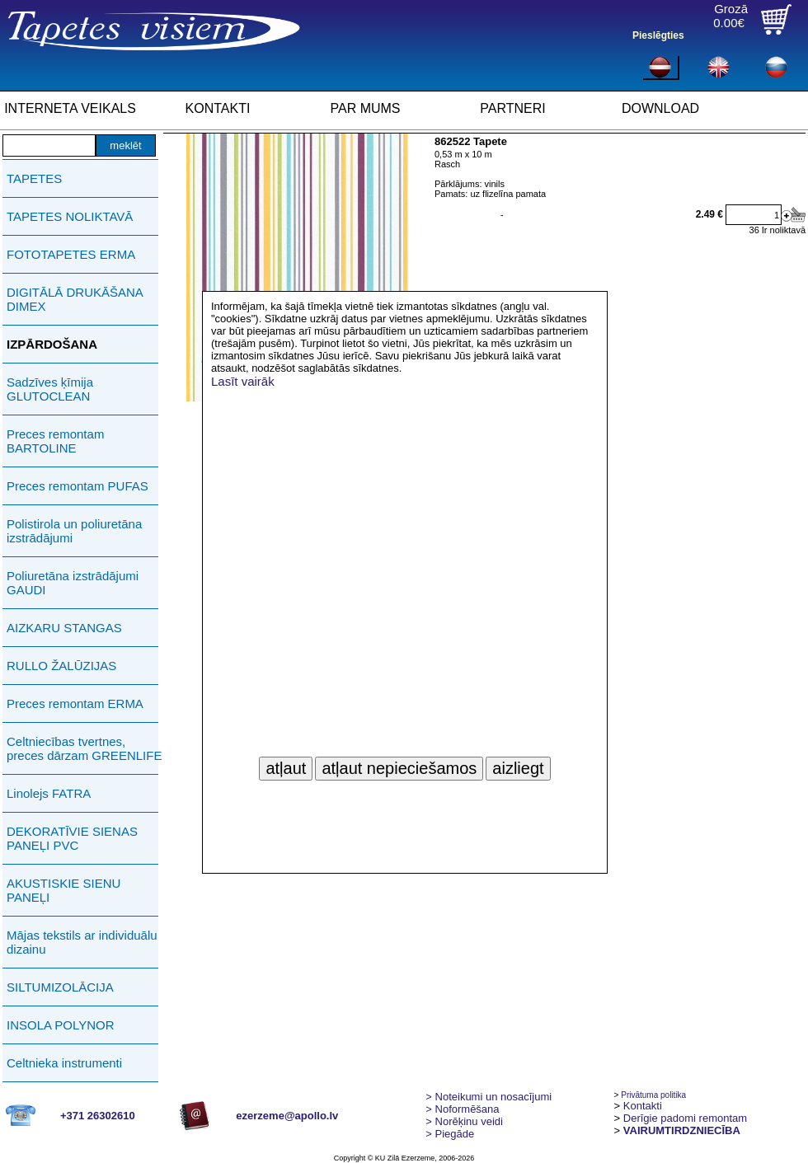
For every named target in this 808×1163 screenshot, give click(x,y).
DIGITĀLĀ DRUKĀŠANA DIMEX (75, 299)
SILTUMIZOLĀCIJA (60, 987)
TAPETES (34, 178)
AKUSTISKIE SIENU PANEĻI (63, 890)
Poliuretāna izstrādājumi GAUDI (73, 583)
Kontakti (642, 1106)
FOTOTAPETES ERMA (71, 254)
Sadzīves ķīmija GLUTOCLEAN (50, 389)
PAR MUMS (365, 108)
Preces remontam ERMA (75, 703)
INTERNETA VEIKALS (70, 108)
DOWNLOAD (660, 108)
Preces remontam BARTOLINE (55, 441)
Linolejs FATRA (49, 793)
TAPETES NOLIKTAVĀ (70, 216)
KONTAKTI (218, 108)
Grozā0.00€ (730, 16)
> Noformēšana (462, 1109)
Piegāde (449, 1134)
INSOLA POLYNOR (61, 1025)
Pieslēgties (658, 35)
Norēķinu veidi (464, 1121)
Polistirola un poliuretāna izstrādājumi (74, 531)
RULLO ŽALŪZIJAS (61, 666)
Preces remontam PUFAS (77, 486)
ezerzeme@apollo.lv (287, 1115)
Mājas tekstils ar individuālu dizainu (82, 942)
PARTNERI (512, 108)
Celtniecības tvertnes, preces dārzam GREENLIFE (84, 748)
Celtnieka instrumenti (64, 1063)
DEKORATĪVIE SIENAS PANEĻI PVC (72, 838)
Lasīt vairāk (243, 381)
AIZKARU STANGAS (64, 628)
